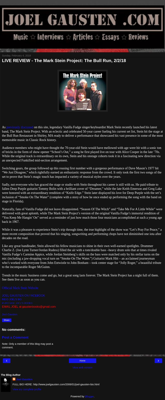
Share (7, 320)
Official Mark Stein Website (20, 288)
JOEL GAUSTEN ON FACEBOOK (23, 295)
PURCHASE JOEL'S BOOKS (17, 303)
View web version (83, 367)
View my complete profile (27, 389)
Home (82, 360)
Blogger (89, 396)
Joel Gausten (24, 379)
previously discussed (19, 127)
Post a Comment (15, 337)
